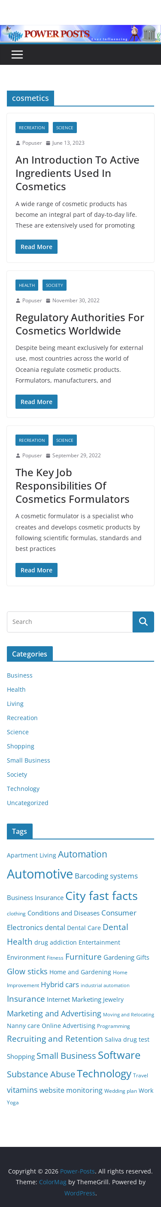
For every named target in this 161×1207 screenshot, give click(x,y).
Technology (23, 788)
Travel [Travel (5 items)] (140, 1075)
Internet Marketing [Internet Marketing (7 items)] (74, 999)
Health (27, 285)
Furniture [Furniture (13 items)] (83, 956)
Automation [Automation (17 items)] (82, 854)
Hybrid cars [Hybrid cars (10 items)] (60, 984)
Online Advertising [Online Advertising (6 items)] (68, 1026)
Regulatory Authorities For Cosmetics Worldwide (79, 323)
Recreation (32, 128)
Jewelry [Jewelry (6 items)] (113, 999)
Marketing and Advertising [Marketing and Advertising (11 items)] (54, 1013)
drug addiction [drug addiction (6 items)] (55, 942)
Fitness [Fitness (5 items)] (55, 957)
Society (54, 285)
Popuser (32, 142)
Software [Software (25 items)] (119, 1055)
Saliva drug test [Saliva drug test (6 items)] (127, 1039)
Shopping (20, 746)
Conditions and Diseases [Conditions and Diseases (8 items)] (63, 913)
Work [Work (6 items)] (146, 1091)
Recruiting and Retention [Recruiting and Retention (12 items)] (55, 1038)
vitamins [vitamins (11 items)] (22, 1090)
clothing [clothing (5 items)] (16, 913)
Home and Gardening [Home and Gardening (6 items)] (80, 972)
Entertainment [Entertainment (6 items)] (99, 942)
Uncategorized (28, 803)
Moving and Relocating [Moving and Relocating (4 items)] (128, 1015)
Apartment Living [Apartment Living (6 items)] (31, 855)
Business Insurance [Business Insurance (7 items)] (35, 897)
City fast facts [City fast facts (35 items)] (101, 895)
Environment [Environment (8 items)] (26, 957)
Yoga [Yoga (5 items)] (13, 1102)
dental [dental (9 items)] (55, 927)
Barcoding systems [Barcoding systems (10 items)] (106, 876)
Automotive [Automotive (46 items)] (40, 873)
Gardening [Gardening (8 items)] (118, 957)
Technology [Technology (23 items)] (104, 1073)
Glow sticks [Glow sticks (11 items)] (27, 971)
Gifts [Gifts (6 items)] (142, 957)
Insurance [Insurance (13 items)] (26, 998)
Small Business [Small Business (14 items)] (66, 1055)
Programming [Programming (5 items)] (113, 1026)
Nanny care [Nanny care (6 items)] (23, 1026)
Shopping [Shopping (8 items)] (21, 1056)
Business (20, 675)
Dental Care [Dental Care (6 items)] (84, 928)
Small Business (28, 760)
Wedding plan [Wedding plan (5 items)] (120, 1091)
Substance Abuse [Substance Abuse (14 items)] (41, 1074)
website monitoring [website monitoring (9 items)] (71, 1090)
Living (15, 703)
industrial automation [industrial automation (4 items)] (105, 985)
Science (64, 128)
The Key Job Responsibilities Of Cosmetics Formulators (72, 485)
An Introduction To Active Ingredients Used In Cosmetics (77, 172)
